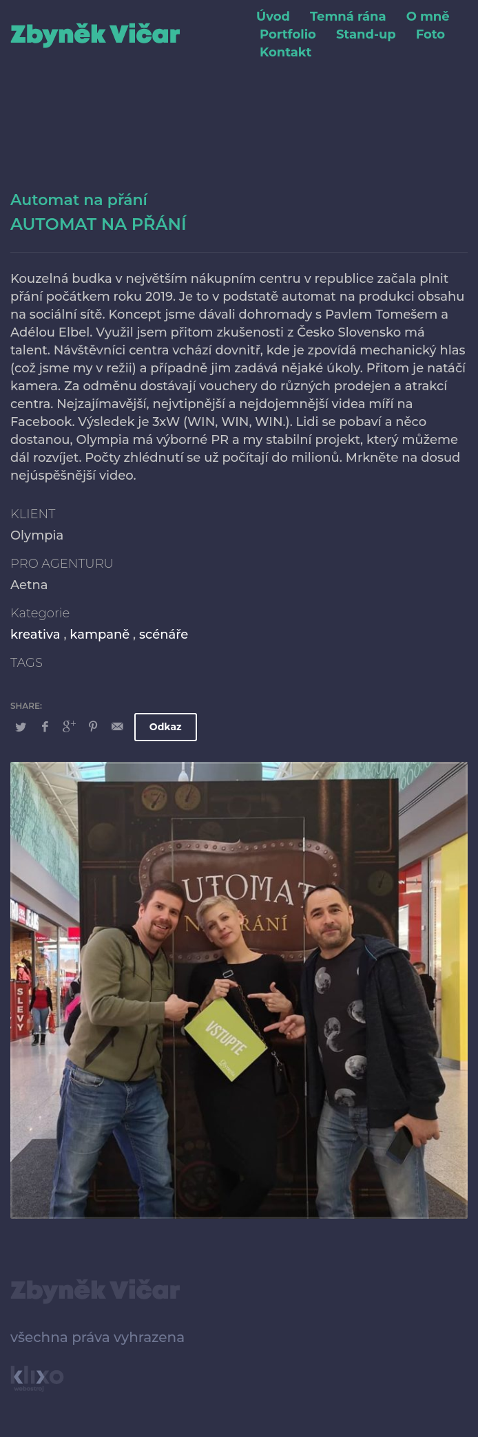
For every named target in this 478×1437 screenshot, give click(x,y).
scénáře (163, 634)
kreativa (35, 634)
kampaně (99, 634)
